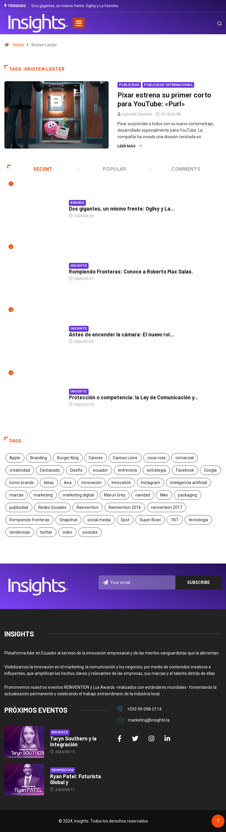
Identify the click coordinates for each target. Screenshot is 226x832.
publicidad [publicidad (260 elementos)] (18, 507)
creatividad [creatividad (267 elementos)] (19, 470)
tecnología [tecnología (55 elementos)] (198, 519)
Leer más (129, 146)
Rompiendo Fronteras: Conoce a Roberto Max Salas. (131, 271)
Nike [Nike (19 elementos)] (164, 495)
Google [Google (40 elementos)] (210, 470)
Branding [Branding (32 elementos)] (38, 457)
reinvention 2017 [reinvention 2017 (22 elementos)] (166, 507)
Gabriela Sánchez (137, 114)
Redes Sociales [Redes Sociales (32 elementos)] (52, 507)
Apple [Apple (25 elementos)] (14, 457)
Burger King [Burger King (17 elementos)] (68, 457)
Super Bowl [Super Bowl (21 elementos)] (150, 519)
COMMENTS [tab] (175, 169)
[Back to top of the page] (218, 821)
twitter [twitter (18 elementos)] (46, 532)
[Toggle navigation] (78, 23)
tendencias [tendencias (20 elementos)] (19, 532)
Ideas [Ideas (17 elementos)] (49, 482)
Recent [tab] (30, 169)
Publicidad (129, 85)
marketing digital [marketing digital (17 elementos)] (78, 495)
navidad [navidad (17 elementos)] (142, 495)
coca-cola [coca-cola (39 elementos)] (156, 457)
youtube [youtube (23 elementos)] (90, 532)
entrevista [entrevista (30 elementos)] (127, 470)
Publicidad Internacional (168, 85)
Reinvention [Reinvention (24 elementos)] (88, 507)
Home (18, 45)
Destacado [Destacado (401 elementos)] (50, 470)
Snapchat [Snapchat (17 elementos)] (68, 519)
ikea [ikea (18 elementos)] (68, 482)
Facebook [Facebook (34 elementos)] (185, 470)
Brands (77, 203)
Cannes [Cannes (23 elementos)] (96, 457)
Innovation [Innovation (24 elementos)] (121, 482)
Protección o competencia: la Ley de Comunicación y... (134, 397)
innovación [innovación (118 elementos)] (92, 482)
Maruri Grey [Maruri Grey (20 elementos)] (114, 495)
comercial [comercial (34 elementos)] (184, 457)
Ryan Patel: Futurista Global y (75, 779)
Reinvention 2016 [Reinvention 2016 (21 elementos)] (125, 507)
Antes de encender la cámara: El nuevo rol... (121, 334)
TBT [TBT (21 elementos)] (175, 519)
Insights (78, 266)
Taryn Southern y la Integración (73, 741)
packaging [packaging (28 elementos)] (187, 495)
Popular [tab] (102, 169)
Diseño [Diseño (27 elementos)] (76, 470)
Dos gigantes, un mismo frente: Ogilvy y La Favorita (74, 6)
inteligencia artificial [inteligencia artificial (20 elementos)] (188, 482)
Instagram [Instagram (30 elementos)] (150, 482)
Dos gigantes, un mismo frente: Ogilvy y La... (122, 208)
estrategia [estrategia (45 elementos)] (156, 470)
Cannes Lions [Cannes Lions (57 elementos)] (125, 457)
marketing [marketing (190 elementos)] (43, 495)
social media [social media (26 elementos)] (99, 519)
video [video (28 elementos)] (67, 532)
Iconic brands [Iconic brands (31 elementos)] (21, 482)
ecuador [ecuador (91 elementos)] (100, 470)
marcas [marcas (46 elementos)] (16, 495)
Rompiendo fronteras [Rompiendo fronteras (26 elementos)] (29, 519)
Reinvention (62, 770)
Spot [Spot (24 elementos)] (125, 519)
